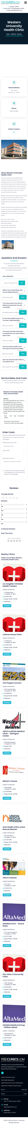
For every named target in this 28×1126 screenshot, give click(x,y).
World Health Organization (7, 1080)
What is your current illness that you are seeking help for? (13, 291)
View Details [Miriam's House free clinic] (7, 798)
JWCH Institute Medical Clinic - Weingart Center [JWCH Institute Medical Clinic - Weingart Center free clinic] (14, 733)
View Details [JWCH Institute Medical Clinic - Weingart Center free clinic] (7, 753)
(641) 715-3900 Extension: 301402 (16, 8)
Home (8, 34)
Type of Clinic (6, 450)
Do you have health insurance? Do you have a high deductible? (13, 319)
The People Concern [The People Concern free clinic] (12, 683)
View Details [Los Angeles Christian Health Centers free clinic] (7, 605)
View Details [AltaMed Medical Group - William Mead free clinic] (7, 1044)
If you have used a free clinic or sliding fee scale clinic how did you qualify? (13, 305)
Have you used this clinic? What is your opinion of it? (13, 360)
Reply (22, 297)
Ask (22, 283)
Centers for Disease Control (8, 1077)
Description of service (8, 458)
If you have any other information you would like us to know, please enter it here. (13, 333)
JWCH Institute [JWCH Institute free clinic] (10, 878)
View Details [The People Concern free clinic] (7, 702)
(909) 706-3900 (14, 111)
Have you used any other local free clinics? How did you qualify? (13, 347)
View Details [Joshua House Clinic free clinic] (7, 654)
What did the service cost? (10, 442)
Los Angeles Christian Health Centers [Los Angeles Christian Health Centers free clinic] (13, 585)
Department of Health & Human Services (11, 1085)
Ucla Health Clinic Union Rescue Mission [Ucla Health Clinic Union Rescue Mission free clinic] (14, 828)
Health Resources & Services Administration (12, 1083)
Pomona (19, 34)
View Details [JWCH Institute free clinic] (7, 894)
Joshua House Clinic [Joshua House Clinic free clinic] (12, 634)
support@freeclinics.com (16, 10)
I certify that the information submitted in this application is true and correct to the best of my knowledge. (14, 472)
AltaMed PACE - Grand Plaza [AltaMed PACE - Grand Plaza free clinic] (13, 925)
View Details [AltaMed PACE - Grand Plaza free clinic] (7, 945)
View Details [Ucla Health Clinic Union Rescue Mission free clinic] (7, 848)
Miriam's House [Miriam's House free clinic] (10, 781)
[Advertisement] (14, 59)
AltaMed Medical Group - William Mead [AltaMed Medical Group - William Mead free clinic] (14, 1026)
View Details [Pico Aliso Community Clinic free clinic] (7, 996)
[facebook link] (2, 1073)
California (13, 34)
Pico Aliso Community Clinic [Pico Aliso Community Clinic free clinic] (13, 975)
